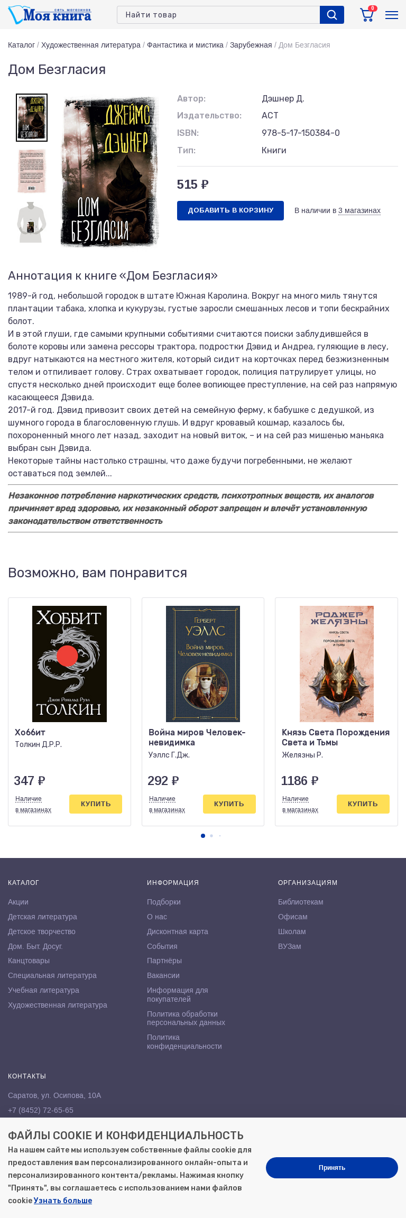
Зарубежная (251, 45)
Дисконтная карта (177, 931)
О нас (157, 916)
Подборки (164, 902)
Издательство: (209, 115)
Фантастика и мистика (185, 45)
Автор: (191, 99)
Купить (96, 804)
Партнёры (164, 960)
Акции (18, 902)
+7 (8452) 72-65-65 (40, 1110)
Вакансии (163, 975)
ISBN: (188, 133)
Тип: (186, 150)
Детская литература (42, 916)
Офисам (293, 916)
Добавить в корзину (230, 210)
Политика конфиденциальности (184, 1041)
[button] (203, 836)
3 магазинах (359, 210)
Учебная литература (43, 990)
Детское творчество (42, 931)
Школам (292, 931)
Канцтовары (29, 960)
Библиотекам (301, 902)
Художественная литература (91, 45)
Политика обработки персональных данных (186, 1018)
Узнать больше (63, 1200)
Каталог (21, 45)
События (162, 946)
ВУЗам (289, 946)
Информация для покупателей (177, 994)
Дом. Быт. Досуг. (35, 946)
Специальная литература (52, 975)
